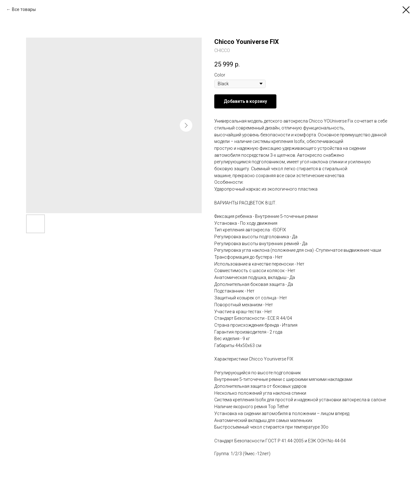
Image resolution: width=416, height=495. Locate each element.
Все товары (24, 9)
